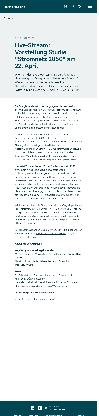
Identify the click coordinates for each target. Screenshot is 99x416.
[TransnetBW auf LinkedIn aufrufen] (32, 408)
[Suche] (71, 6)
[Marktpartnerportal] (64, 6)
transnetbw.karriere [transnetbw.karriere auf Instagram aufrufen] (57, 409)
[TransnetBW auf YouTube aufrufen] (40, 408)
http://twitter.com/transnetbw (52, 233)
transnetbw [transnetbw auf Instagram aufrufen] (54, 406)
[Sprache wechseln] (78, 6)
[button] (89, 6)
